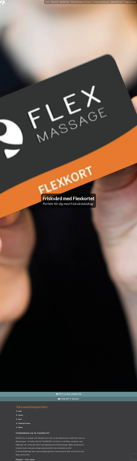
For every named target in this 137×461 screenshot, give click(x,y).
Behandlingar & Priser (81, 2)
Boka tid (54, 2)
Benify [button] (19, 411)
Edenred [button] (19, 415)
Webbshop (65, 2)
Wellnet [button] (19, 427)
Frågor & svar (130, 2)
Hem (47, 2)
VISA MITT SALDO (68, 399)
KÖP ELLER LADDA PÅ (68, 394)
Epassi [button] (19, 419)
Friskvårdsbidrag (101, 2)
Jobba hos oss (116, 2)
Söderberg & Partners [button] (23, 423)
